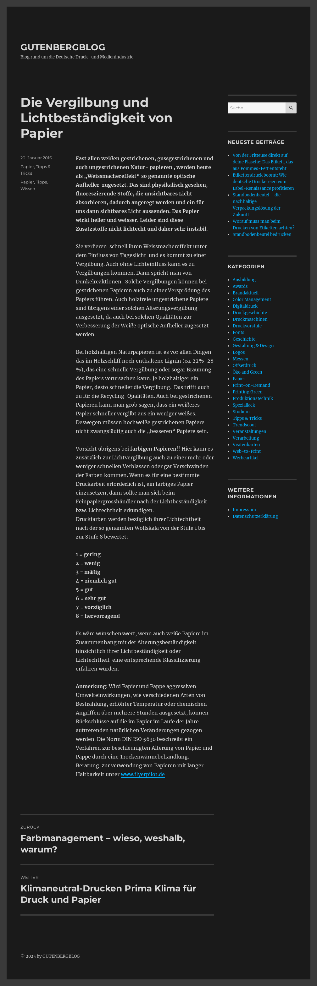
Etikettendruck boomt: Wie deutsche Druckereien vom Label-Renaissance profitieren (263, 182)
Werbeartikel (246, 458)
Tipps (41, 181)
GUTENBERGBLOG (62, 47)
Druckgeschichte (250, 312)
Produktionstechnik (253, 398)
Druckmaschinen (250, 319)
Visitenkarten (246, 444)
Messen (240, 359)
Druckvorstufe (247, 326)
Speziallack (244, 405)
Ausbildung (244, 279)
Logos (239, 352)
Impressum (244, 509)
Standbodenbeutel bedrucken (262, 234)
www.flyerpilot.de (143, 774)
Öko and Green (247, 372)
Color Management (252, 299)
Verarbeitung (246, 438)
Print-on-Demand (251, 385)
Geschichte (244, 339)
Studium (241, 411)
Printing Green (248, 392)
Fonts (238, 332)
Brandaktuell (246, 293)
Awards (240, 286)
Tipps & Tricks (247, 418)
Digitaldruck (245, 306)
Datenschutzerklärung (255, 516)
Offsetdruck (244, 365)
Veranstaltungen (249, 431)
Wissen (27, 188)
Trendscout (244, 425)
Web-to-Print (247, 451)
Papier (27, 166)
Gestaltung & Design (253, 345)
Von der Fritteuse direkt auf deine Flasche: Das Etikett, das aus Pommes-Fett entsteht (263, 162)
